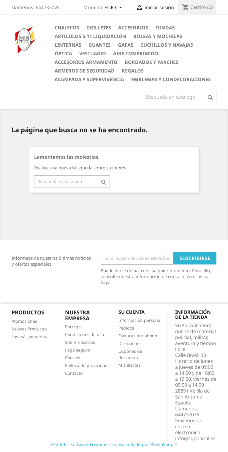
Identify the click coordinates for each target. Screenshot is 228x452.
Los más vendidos (29, 336)
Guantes (99, 45)
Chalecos (67, 27)
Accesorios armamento (86, 62)
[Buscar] (179, 97)
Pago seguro (77, 350)
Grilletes (98, 27)
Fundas (165, 27)
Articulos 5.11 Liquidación (90, 36)
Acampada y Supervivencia (89, 79)
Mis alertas (129, 365)
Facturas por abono (137, 335)
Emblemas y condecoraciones (171, 79)
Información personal (140, 320)
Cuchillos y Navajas (166, 45)
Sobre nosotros (80, 342)
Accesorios (133, 27)
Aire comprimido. (136, 53)
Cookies (72, 357)
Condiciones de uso (84, 334)
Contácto (74, 373)
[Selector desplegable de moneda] (114, 8)
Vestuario (92, 53)
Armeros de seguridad (85, 70)
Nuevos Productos (30, 329)
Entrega (73, 327)
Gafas (125, 45)
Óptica (63, 53)
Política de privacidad (86, 365)
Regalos (133, 70)
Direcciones (130, 343)
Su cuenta (131, 312)
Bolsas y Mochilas (157, 36)
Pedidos (126, 328)
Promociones (24, 321)
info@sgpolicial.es (195, 438)
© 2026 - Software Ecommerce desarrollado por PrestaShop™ (114, 444)
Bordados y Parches (151, 62)
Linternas (68, 45)
